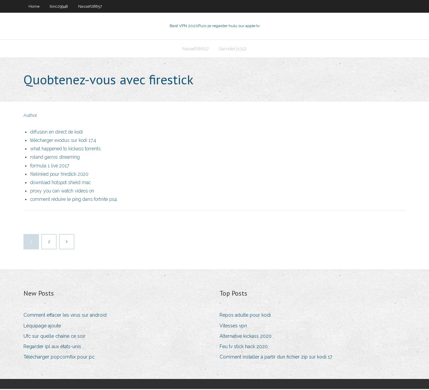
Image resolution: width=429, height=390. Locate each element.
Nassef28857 (90, 6)
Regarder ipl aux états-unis (52, 347)
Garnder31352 (233, 49)
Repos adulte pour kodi (245, 316)
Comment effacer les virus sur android (65, 316)
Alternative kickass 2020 (245, 336)
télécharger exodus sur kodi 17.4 (63, 141)
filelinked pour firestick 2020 (59, 174)
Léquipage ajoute (42, 326)
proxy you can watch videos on (62, 191)
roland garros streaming (55, 158)
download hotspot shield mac (60, 183)
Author (30, 116)
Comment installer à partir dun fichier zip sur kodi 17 (276, 357)
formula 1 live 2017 (49, 166)
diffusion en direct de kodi (56, 132)
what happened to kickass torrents (65, 149)
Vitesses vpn (233, 326)
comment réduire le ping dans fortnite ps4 (73, 200)
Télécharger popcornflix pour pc (59, 357)
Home (34, 6)
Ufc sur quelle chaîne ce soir (54, 336)
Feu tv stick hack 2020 (244, 347)
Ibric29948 (59, 6)
